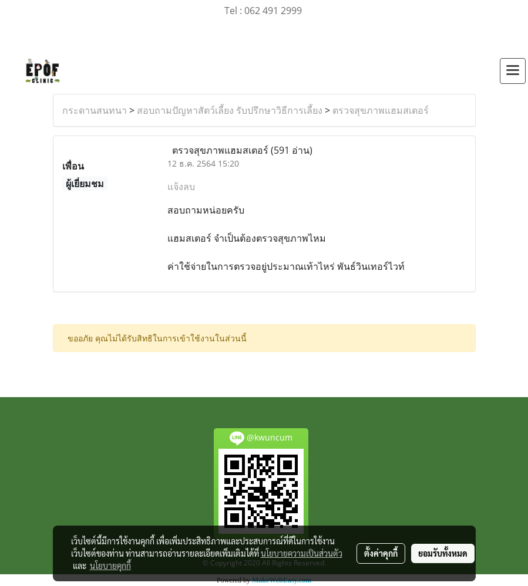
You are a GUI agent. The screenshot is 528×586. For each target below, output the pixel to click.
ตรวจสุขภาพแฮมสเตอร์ (380, 110)
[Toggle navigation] (513, 71)
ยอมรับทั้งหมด (443, 553)
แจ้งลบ (181, 186)
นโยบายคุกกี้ (110, 565)
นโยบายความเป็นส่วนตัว (301, 553)
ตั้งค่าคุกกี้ (381, 553)
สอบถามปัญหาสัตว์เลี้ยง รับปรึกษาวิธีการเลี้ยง (229, 110)
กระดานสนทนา (94, 110)
